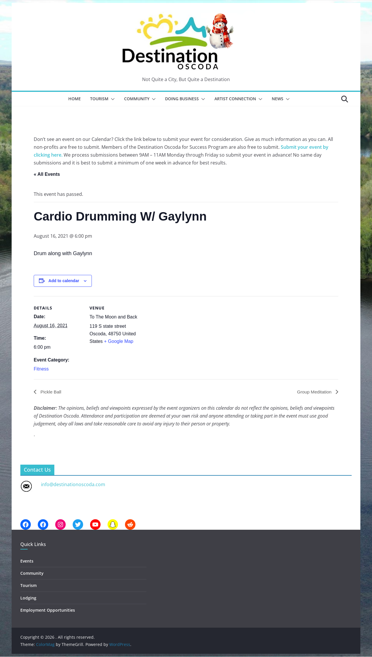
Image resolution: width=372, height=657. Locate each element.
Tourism (99, 98)
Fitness (41, 368)
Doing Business (182, 98)
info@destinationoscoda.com (73, 484)
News (277, 98)
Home (74, 98)
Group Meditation (314, 391)
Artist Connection (235, 98)
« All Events (47, 174)
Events (26, 561)
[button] (111, 99)
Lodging (28, 598)
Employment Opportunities (47, 610)
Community (136, 98)
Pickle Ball (50, 391)
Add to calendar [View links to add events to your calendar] (64, 280)
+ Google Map (118, 341)
